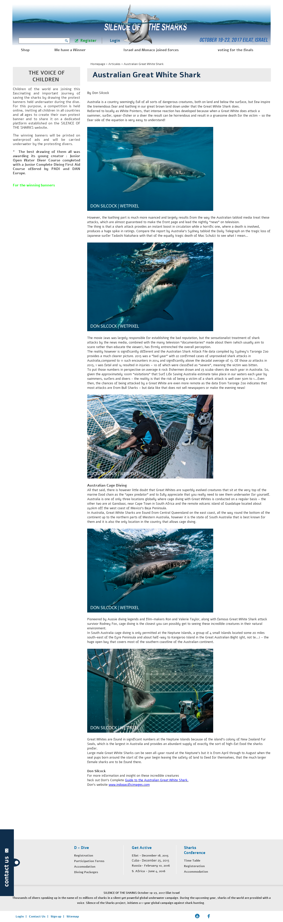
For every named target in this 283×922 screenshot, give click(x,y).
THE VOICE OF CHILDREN (46, 76)
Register (88, 40)
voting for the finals (235, 50)
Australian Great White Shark (144, 64)
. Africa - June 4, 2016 (149, 871)
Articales (114, 64)
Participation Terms (89, 861)
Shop (25, 50)
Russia (136, 866)
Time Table (192, 861)
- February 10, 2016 (155, 866)
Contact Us (37, 916)
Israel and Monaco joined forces (151, 50)
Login (115, 40)
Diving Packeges (86, 872)
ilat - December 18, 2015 (151, 855)
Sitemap (73, 916)
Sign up (56, 916)
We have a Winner (70, 50)
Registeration (194, 866)
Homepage (97, 64)
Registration (83, 855)
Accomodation (84, 867)
